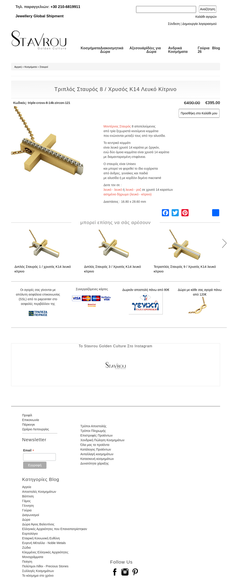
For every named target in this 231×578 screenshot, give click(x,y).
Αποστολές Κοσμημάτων (39, 491)
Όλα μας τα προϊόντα (94, 445)
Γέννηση (28, 505)
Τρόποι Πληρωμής (93, 431)
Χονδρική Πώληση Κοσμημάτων (102, 440)
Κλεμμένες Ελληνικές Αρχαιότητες (45, 552)
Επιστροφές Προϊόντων (96, 435)
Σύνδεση (174, 24)
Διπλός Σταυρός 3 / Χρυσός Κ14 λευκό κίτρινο (112, 269)
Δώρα (26, 519)
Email (28, 450)
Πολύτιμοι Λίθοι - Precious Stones (45, 566)
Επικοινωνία (30, 420)
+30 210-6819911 (65, 7)
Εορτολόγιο (30, 533)
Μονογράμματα (32, 557)
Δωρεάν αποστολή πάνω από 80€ (145, 290)
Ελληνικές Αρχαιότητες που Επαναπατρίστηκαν (54, 529)
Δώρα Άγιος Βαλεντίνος (38, 524)
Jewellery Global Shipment (40, 16)
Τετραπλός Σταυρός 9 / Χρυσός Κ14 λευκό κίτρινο (185, 269)
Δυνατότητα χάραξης (94, 463)
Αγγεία (26, 487)
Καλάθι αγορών (206, 16)
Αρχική (18, 67)
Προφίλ (27, 415)
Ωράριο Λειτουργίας (35, 429)
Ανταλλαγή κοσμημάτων (96, 454)
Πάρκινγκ (28, 424)
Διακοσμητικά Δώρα (111, 50)
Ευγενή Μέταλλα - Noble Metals (44, 543)
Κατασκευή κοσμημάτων (97, 459)
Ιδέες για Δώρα (153, 50)
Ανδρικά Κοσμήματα (178, 50)
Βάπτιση (28, 496)
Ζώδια (26, 547)
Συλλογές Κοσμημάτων (38, 571)
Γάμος (26, 501)
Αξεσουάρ (137, 48)
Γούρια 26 (203, 50)
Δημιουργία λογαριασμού (199, 24)
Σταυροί (44, 67)
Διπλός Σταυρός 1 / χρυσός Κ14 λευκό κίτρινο (42, 269)
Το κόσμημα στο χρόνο (38, 575)
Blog (216, 48)
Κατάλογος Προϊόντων (95, 449)
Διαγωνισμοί (30, 515)
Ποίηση (27, 561)
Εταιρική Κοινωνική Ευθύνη (41, 538)
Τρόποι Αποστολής (93, 426)
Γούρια (27, 510)
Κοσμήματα (90, 48)
